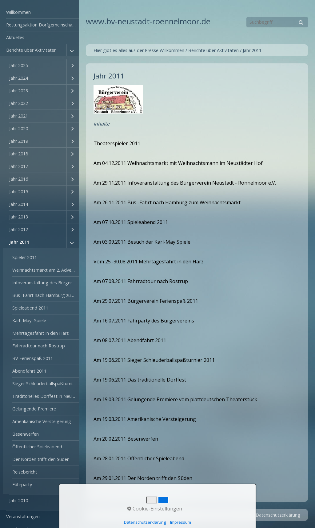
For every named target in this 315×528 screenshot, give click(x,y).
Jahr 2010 (18, 500)
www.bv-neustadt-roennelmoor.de (148, 21)
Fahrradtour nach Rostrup (38, 346)
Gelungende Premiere (34, 409)
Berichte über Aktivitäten (31, 50)
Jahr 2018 (18, 154)
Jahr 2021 (18, 116)
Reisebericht (24, 472)
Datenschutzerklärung (278, 515)
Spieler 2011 (24, 257)
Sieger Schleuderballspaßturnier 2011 (45, 383)
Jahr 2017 (18, 166)
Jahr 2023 (18, 91)
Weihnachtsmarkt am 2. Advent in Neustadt (45, 270)
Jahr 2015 (18, 191)
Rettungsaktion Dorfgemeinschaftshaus (42, 25)
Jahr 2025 (18, 65)
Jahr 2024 (18, 78)
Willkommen (18, 12)
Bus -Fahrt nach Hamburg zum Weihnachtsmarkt (45, 295)
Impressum (240, 515)
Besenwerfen (25, 434)
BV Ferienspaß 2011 (32, 358)
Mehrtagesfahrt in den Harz (40, 333)
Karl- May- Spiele (29, 320)
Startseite (194, 515)
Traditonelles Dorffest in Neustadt (45, 396)
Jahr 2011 (19, 242)
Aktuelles (15, 37)
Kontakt (216, 515)
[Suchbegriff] (277, 22)
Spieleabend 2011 (30, 308)
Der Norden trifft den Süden (41, 459)
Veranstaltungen (23, 516)
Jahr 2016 (18, 179)
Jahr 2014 (18, 204)
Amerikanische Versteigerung (41, 421)
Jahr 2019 (18, 141)
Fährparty (22, 484)
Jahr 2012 (18, 229)
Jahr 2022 (18, 103)
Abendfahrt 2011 (29, 371)
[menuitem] (39, 12)
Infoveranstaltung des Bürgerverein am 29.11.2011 (45, 283)
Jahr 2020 (18, 128)
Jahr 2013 (18, 217)
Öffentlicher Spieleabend (37, 447)
